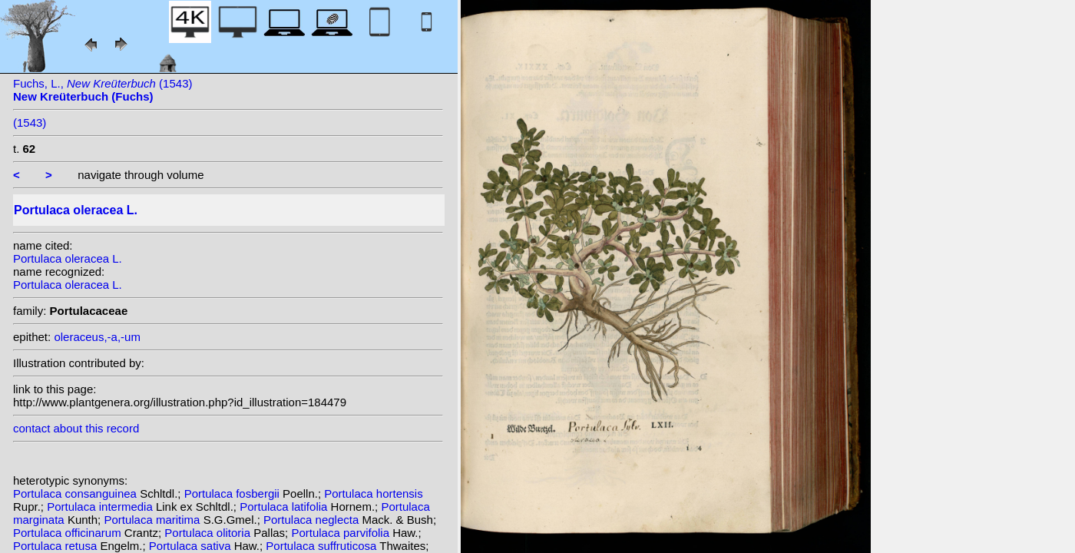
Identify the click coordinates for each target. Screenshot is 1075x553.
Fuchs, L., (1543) (102, 90)
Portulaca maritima (153, 519)
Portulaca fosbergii (233, 493)
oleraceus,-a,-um (97, 336)
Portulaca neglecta (312, 519)
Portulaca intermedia (101, 506)
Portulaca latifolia (285, 506)
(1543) (29, 122)
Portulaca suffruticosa (322, 545)
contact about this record (76, 428)
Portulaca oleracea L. (67, 258)
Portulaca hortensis (373, 493)
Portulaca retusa (56, 545)
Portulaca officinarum (68, 532)
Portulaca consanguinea (76, 493)
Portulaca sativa (191, 545)
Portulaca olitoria (208, 532)
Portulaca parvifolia (341, 532)
